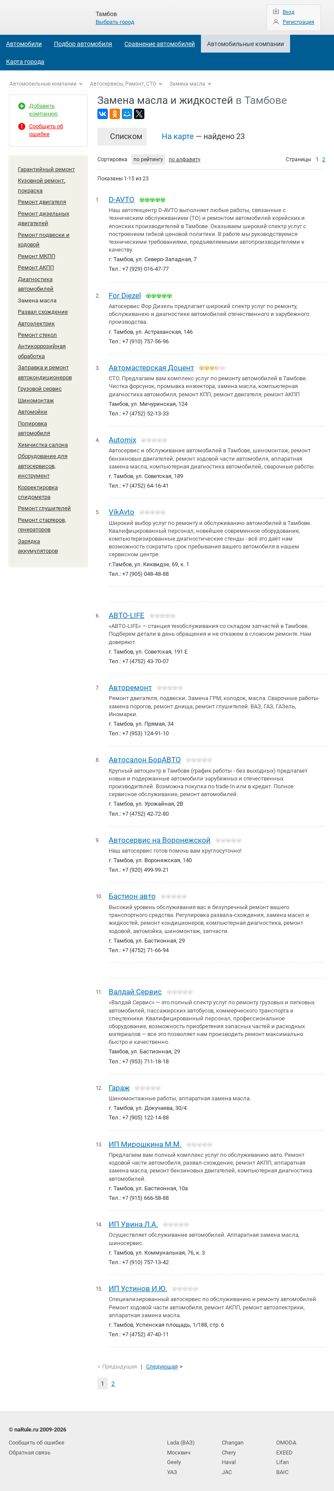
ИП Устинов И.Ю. (138, 1286)
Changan (233, 1440)
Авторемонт (130, 686)
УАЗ (172, 1468)
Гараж (119, 1086)
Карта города (25, 61)
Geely (174, 1459)
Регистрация (298, 22)
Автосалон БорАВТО (145, 758)
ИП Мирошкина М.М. (145, 1142)
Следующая (162, 1364)
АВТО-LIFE (126, 614)
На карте (178, 136)
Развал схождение (43, 309)
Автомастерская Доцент (151, 367)
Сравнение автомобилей (159, 43)
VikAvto (121, 511)
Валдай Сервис (135, 990)
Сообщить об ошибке (36, 1440)
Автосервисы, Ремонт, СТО (123, 84)
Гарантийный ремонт (46, 169)
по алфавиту (184, 159)
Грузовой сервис (40, 385)
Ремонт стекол (37, 332)
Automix (122, 439)
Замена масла (187, 84)
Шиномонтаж (36, 397)
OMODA (286, 1440)
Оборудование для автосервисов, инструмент (42, 461)
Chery (229, 1449)
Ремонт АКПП (36, 266)
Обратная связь (29, 1449)
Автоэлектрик (36, 321)
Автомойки (32, 408)
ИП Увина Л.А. (133, 1222)
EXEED (284, 1449)
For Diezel (125, 295)
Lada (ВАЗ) (181, 1440)
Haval (229, 1459)
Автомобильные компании (245, 43)
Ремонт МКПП (36, 255)
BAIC (282, 1468)
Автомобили (24, 43)
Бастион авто (132, 894)
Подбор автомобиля (83, 43)
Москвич (178, 1449)
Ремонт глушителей (44, 503)
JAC (227, 1468)
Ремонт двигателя (42, 201)
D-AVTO (121, 199)
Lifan (282, 1459)
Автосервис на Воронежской (159, 838)
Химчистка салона (43, 440)
